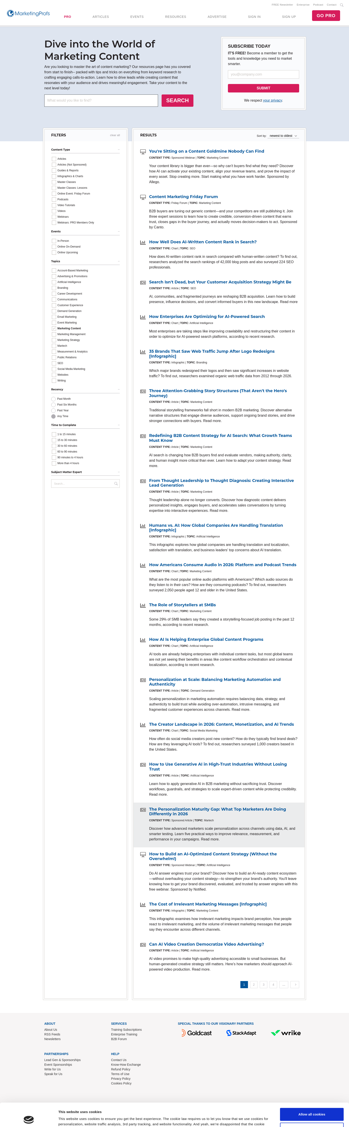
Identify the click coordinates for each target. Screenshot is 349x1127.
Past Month (64, 398)
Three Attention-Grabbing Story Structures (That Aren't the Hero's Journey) (218, 393)
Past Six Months (67, 404)
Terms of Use (120, 1074)
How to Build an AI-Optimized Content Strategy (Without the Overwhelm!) (213, 856)
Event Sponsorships (58, 1064)
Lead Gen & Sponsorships (62, 1060)
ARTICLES (101, 16)
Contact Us (118, 1060)
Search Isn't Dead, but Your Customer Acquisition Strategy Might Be (220, 282)
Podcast (318, 4)
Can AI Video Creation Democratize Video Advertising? (206, 944)
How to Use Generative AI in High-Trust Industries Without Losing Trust (218, 767)
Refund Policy (120, 1069)
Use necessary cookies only (312, 1105)
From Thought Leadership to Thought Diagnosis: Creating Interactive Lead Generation (221, 483)
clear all (115, 135)
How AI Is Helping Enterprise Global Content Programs (206, 639)
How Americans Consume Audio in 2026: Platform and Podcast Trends (222, 564)
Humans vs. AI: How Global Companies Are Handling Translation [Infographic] (216, 528)
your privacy (272, 100)
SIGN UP (289, 16)
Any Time (62, 416)
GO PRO (326, 15)
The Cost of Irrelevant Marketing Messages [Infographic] (208, 904)
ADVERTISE (217, 16)
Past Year (63, 410)
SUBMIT (263, 88)
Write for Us (52, 1069)
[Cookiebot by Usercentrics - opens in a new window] (28, 1118)
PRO (67, 16)
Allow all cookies (311, 1091)
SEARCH (177, 100)
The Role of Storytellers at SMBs (182, 604)
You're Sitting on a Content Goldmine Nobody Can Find (206, 151)
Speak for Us (53, 1074)
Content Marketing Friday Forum (183, 196)
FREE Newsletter (282, 4)
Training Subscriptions (126, 1029)
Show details (68, 1118)
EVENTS (137, 16)
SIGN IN (254, 16)
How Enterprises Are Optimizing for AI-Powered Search (207, 316)
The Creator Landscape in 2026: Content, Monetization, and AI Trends (221, 724)
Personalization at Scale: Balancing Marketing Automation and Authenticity (215, 682)
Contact (332, 4)
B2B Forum (119, 1039)
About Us (50, 1029)
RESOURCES (175, 16)
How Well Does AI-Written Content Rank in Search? (203, 242)
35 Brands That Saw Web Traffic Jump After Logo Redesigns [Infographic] (212, 354)
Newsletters (52, 1039)
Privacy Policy (120, 1078)
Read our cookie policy (140, 1106)
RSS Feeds (52, 1034)
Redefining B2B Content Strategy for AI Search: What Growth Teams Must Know (220, 438)
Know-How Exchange (126, 1064)
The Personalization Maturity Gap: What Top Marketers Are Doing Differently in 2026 (217, 812)
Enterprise (303, 4)
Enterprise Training (124, 1034)
